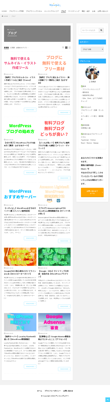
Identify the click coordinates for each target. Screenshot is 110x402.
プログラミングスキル (34, 11)
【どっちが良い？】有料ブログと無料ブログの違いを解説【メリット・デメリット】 (53, 145)
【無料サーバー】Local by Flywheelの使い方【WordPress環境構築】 (20, 337)
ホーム (39, 391)
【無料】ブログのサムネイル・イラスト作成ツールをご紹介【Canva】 (19, 78)
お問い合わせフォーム (92, 192)
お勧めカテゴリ (21, 47)
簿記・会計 (86, 11)
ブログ (63, 11)
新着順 (6, 47)
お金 (93, 11)
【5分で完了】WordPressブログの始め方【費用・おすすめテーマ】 (19, 144)
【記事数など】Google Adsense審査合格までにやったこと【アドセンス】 (54, 337)
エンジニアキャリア (51, 11)
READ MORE (30, 110)
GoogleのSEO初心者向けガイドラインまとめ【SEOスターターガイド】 (20, 272)
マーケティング (73, 11)
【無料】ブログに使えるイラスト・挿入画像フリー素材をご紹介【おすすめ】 (53, 80)
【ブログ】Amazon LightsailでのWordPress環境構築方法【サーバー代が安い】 (54, 211)
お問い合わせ (102, 11)
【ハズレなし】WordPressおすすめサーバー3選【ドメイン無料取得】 (20, 209)
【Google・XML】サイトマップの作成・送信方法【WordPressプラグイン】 (53, 274)
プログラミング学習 (16, 11)
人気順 (12, 47)
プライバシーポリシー (53, 391)
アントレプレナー (62, 396)
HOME (4, 11)
